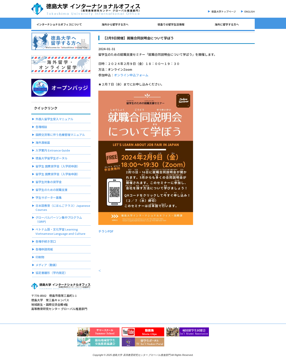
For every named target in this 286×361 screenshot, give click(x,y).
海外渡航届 (43, 142)
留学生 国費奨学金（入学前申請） (58, 166)
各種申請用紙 (44, 249)
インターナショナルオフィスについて (59, 24)
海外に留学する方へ (227, 24)
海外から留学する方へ (115, 24)
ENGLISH (249, 11)
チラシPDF (106, 231)
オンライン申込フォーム (131, 75)
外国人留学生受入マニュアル (54, 119)
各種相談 (41, 127)
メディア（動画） (47, 265)
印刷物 (40, 257)
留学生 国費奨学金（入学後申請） (58, 174)
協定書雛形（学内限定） (51, 273)
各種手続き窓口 (46, 241)
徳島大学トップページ (223, 11)
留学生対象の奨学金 (49, 182)
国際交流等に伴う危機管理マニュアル (60, 134)
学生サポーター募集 (49, 197)
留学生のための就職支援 (51, 190)
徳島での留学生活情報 (171, 24)
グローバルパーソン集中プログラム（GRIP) (59, 219)
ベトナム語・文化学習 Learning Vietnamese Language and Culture (60, 231)
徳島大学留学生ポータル (51, 158)
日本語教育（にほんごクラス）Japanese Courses (63, 207)
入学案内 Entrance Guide (53, 150)
